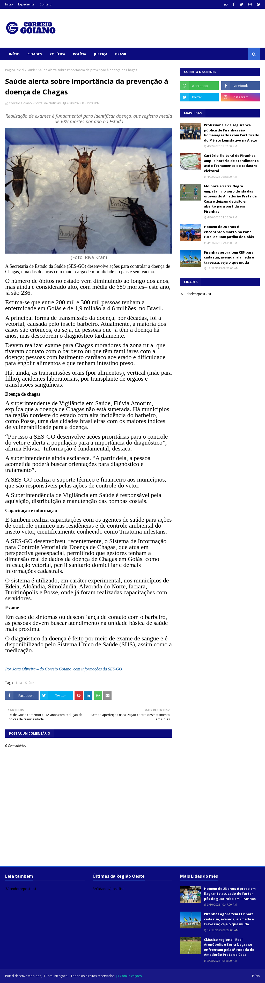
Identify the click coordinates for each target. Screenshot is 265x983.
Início (9, 4)
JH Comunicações (54, 976)
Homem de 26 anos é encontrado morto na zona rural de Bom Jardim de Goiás (229, 231)
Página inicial (14, 70)
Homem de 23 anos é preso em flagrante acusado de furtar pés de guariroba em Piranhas (230, 893)
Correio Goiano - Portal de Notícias (35, 103)
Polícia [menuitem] (79, 54)
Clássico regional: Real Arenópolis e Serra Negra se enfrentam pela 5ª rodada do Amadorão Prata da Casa (229, 947)
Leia (19, 683)
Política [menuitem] (57, 54)
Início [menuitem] (14, 54)
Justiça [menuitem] (100, 54)
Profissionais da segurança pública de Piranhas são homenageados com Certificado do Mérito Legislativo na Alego (231, 133)
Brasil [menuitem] (121, 54)
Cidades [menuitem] (34, 54)
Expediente (26, 4)
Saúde (31, 70)
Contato (45, 4)
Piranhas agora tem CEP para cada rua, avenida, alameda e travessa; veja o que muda (229, 257)
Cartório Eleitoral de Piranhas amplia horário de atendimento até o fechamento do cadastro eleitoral (231, 163)
